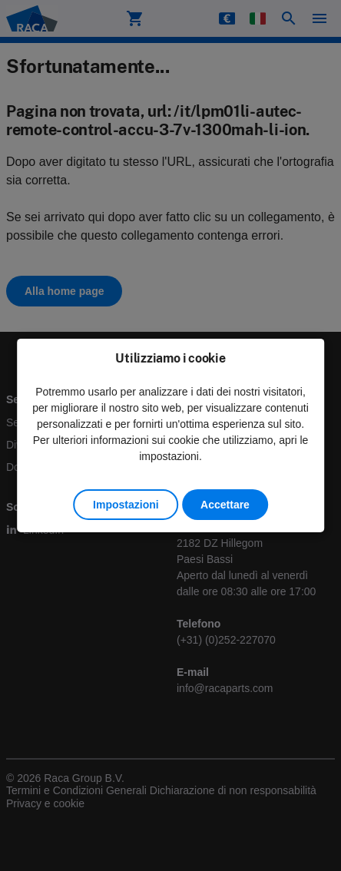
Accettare (225, 504)
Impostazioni (126, 504)
